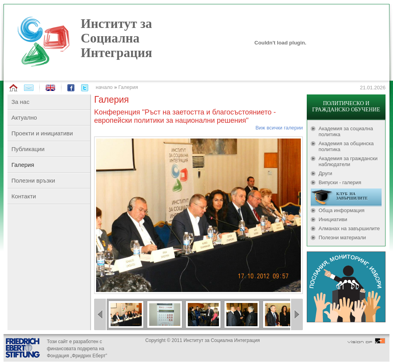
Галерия (128, 87)
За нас (20, 101)
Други (325, 173)
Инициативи (333, 219)
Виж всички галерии (279, 128)
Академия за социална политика (346, 131)
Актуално (24, 117)
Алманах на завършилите (349, 228)
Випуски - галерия (340, 182)
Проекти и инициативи (42, 133)
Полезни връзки (33, 180)
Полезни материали (342, 237)
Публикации (27, 149)
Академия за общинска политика (346, 146)
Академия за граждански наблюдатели (348, 161)
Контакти (23, 196)
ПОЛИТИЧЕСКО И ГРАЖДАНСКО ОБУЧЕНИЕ (346, 106)
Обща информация (342, 210)
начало (104, 87)
